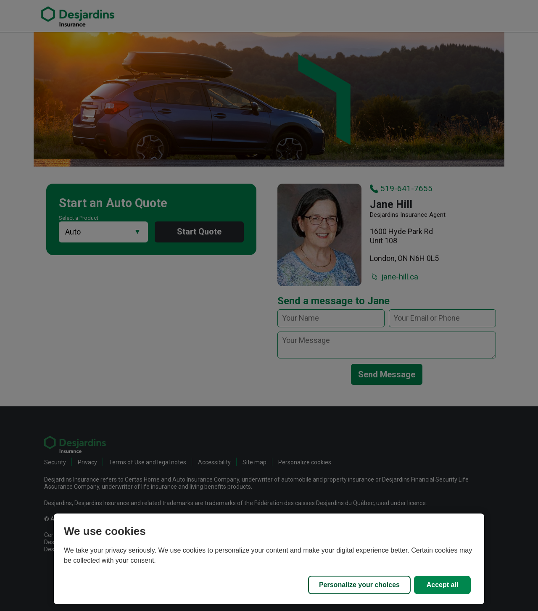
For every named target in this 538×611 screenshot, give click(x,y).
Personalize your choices (359, 584)
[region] (269, 559)
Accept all (443, 584)
